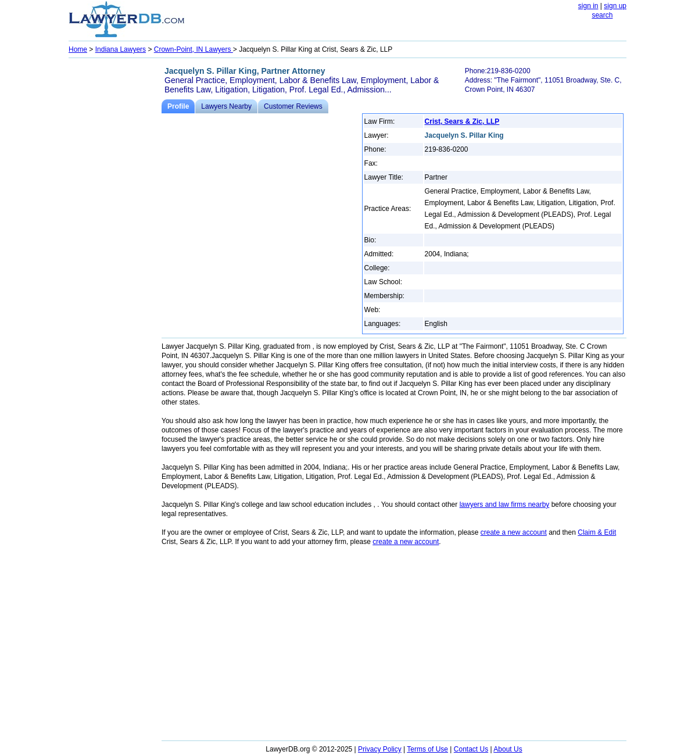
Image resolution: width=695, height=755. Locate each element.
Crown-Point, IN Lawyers (193, 49)
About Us (507, 749)
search (602, 15)
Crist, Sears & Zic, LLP (462, 121)
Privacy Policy (380, 749)
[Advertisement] (115, 236)
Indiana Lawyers (120, 49)
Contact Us (471, 749)
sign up (615, 6)
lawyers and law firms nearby (505, 504)
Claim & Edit (597, 532)
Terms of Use (427, 749)
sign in (588, 6)
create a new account (514, 532)
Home (78, 49)
